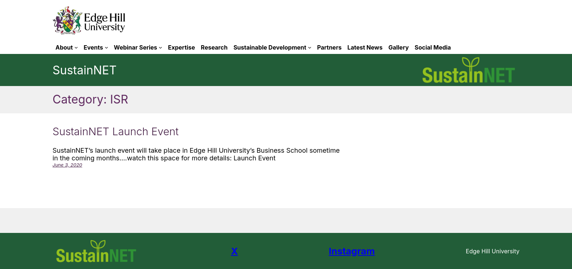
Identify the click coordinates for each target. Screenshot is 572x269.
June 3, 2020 (67, 165)
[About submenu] (76, 47)
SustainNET (85, 70)
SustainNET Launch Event (116, 131)
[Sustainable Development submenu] (310, 47)
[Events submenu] (106, 47)
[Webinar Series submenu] (160, 47)
